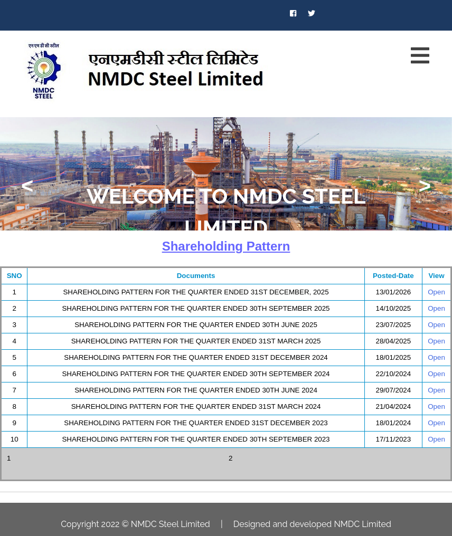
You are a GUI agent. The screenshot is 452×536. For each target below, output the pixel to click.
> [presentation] (425, 185)
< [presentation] (27, 185)
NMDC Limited (362, 524)
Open (436, 292)
